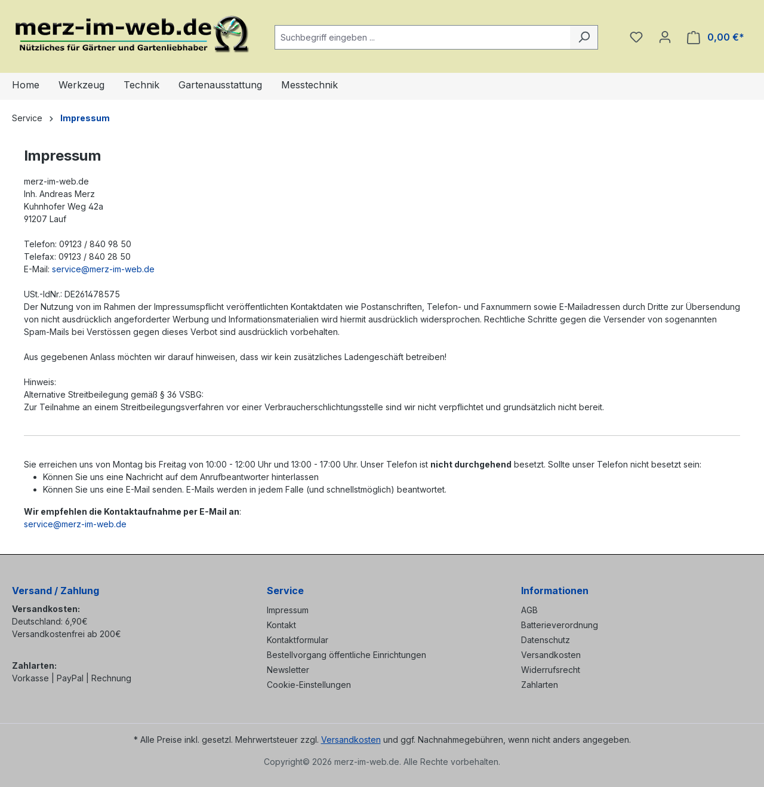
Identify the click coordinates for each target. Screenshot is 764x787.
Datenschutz (545, 640)
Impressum (288, 610)
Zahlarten (539, 685)
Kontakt (281, 625)
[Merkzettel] (636, 37)
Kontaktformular (297, 640)
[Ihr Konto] (665, 37)
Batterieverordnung (559, 625)
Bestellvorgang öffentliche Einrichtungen (346, 655)
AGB (529, 610)
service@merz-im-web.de (103, 269)
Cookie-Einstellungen (309, 685)
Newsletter (288, 670)
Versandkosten (551, 655)
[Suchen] (584, 37)
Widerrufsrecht (550, 670)
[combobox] (423, 37)
